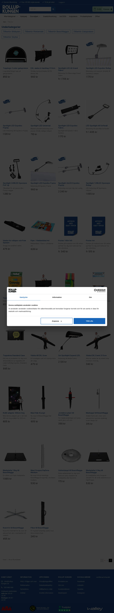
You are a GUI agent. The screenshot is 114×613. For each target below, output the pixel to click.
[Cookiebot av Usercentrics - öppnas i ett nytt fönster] (95, 290)
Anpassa (57, 321)
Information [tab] (57, 297)
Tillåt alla (89, 321)
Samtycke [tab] (24, 297)
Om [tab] (90, 297)
